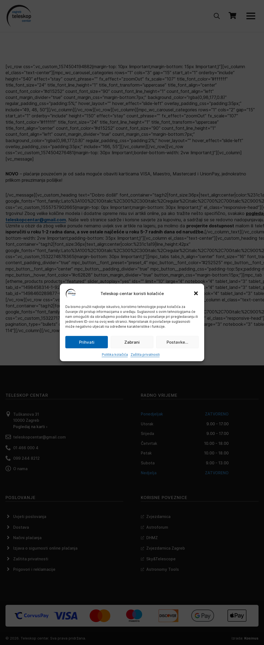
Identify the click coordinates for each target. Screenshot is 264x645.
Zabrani (132, 341)
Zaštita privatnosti (145, 354)
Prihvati (86, 341)
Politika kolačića (115, 354)
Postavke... (177, 341)
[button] (196, 293)
